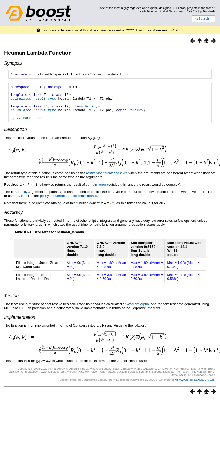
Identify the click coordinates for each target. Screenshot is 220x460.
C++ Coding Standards (201, 11)
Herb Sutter (147, 11)
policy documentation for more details (68, 203)
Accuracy (13, 220)
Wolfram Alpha (137, 312)
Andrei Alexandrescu (172, 11)
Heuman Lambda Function (38, 53)
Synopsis (13, 63)
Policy (91, 111)
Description (15, 137)
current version (156, 30)
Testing (11, 303)
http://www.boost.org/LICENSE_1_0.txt (194, 387)
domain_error (96, 192)
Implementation (19, 325)
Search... (203, 18)
